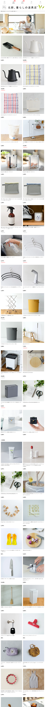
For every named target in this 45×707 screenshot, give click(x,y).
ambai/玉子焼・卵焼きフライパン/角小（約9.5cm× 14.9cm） (11, 57)
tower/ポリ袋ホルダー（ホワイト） (29, 171)
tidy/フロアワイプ (26, 343)
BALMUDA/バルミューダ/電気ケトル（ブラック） (9, 86)
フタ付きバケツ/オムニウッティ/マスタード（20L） (31, 315)
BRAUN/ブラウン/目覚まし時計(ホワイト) (8, 432)
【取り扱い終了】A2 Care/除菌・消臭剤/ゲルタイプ (31, 227)
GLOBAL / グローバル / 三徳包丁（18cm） (8, 578)
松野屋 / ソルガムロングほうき (6, 607)
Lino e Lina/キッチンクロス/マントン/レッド (9, 114)
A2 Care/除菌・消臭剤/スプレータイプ (7, 257)
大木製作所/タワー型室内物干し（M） (7, 315)
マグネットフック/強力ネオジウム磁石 (7, 635)
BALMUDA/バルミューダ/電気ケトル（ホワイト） (31, 57)
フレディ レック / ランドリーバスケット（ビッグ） (9, 142)
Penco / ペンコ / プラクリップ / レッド (29, 635)
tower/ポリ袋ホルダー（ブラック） (7, 171)
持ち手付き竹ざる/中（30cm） (28, 372)
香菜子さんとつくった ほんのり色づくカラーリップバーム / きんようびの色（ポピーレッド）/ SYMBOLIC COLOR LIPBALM (33, 465)
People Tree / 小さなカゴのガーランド (7, 522)
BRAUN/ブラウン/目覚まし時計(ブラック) (30, 432)
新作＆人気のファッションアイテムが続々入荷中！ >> (9, 11)
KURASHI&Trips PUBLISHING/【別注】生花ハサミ (31, 402)
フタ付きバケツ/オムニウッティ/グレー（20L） (9, 343)
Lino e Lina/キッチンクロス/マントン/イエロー (31, 86)
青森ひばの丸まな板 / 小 (27, 550)
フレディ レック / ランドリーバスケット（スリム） (31, 114)
